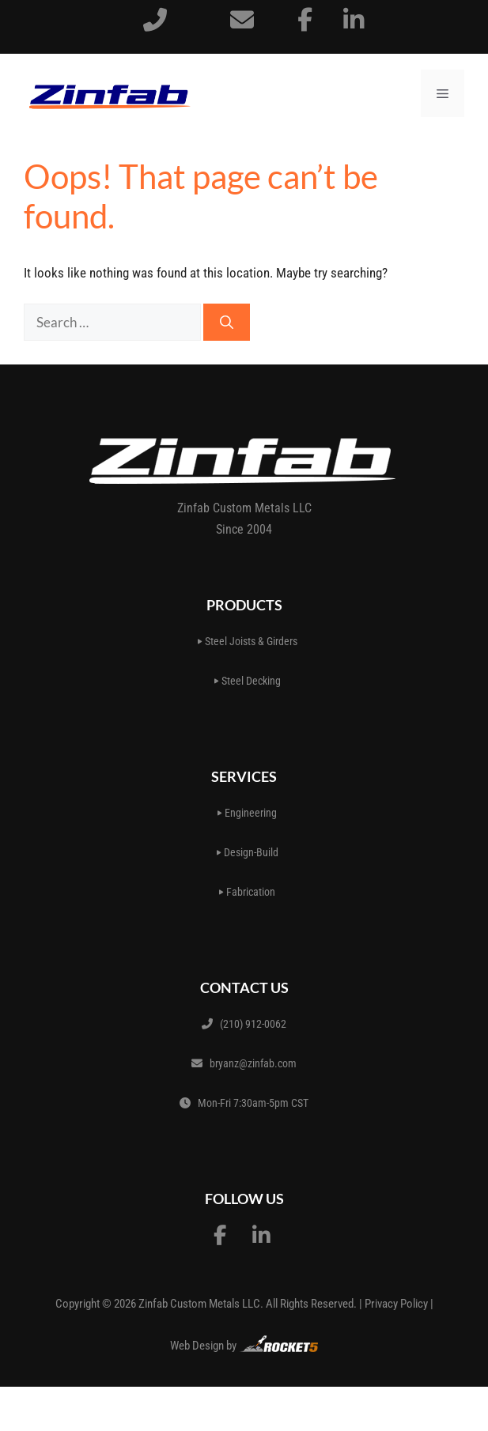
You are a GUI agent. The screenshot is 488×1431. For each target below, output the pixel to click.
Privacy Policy (396, 1304)
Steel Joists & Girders (247, 641)
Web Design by (244, 1344)
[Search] (226, 323)
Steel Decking (247, 680)
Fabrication (247, 891)
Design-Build (247, 852)
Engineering (247, 812)
